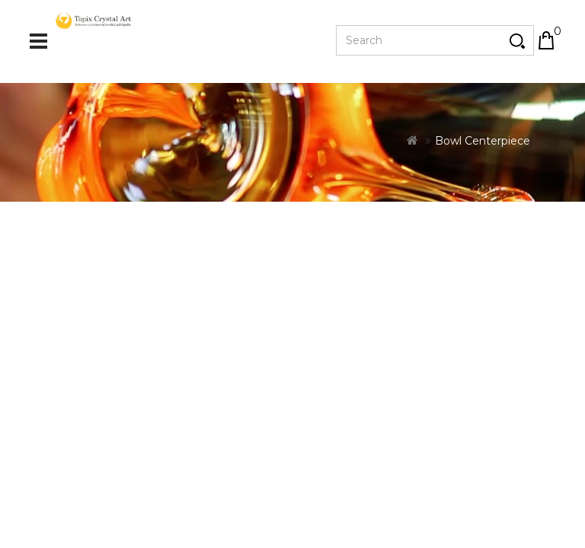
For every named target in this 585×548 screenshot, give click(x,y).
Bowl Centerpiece (482, 202)
